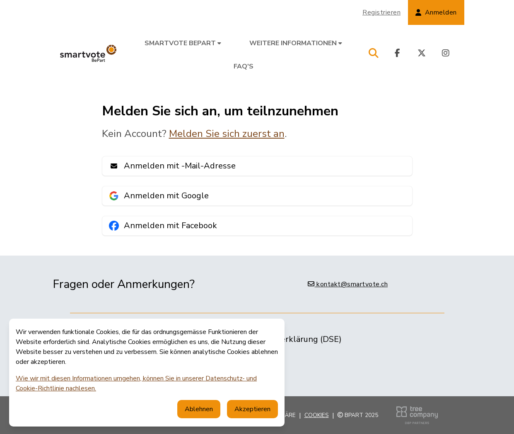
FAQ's (243, 66)
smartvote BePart (183, 43)
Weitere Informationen (295, 43)
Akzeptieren (252, 409)
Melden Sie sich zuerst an (227, 133)
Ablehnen (199, 409)
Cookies (316, 415)
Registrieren (381, 12)
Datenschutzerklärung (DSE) (287, 339)
